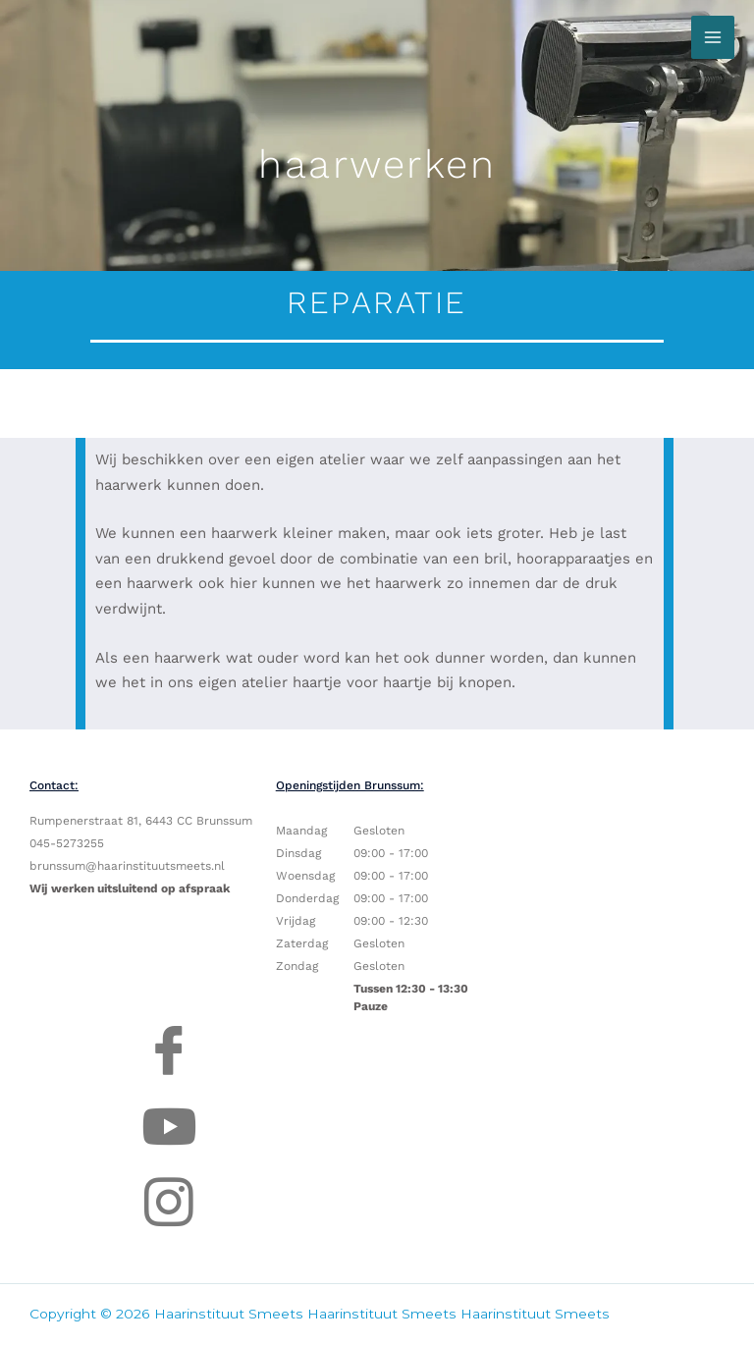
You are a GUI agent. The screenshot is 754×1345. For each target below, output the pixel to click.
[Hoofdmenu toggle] (712, 37)
